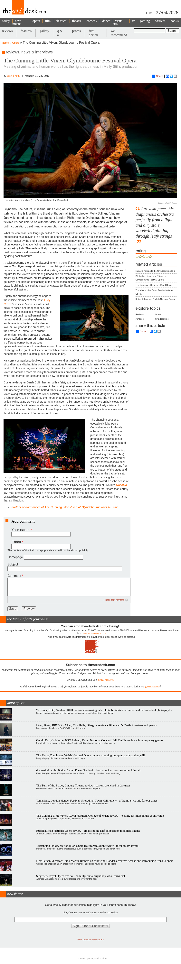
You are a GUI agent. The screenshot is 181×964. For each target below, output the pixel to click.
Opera (15, 42)
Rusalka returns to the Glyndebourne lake (155, 271)
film (48, 21)
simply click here (105, 680)
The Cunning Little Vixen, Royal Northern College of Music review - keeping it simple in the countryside (100, 815)
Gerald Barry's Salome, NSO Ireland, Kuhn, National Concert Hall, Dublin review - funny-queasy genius (99, 740)
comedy (91, 21)
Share (157, 76)
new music (16, 22)
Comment (14, 575)
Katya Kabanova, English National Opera (155, 299)
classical (61, 21)
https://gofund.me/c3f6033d (94, 633)
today (6, 21)
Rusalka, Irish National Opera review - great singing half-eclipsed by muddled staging (88, 830)
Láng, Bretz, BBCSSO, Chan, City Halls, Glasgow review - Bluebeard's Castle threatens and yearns (96, 725)
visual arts (118, 22)
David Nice (13, 75)
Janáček (140, 319)
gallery (44, 31)
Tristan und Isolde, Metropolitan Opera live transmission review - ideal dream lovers (87, 845)
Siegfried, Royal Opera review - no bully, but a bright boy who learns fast (80, 875)
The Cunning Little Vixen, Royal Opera (154, 285)
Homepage (15, 557)
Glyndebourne (162, 319)
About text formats (114, 599)
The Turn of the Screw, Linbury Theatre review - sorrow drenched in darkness (83, 785)
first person (93, 33)
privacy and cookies (97, 958)
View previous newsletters (90, 939)
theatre (76, 21)
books (174, 21)
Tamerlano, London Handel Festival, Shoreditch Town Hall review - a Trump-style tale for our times (96, 800)
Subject (12, 564)
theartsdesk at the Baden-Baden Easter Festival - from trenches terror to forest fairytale (88, 770)
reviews (7, 31)
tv (133, 21)
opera (36, 21)
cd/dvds (160, 21)
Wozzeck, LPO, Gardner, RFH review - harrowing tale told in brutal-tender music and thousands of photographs (104, 710)
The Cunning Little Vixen (64, 507)
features (26, 31)
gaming (144, 21)
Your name (20, 530)
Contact (81, 958)
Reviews (140, 314)
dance (106, 21)
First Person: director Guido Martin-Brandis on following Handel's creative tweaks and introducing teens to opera (104, 860)
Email (16, 542)
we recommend (119, 33)
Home (5, 42)
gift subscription (152, 686)
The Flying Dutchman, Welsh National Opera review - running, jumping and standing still (90, 755)
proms (76, 31)
